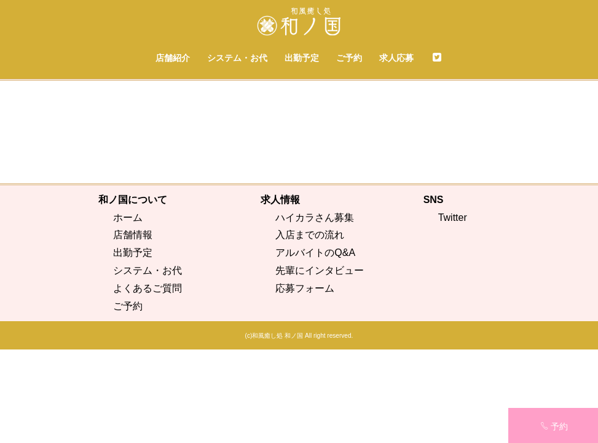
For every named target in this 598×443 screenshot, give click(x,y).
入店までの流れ (309, 328)
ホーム (128, 310)
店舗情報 (132, 328)
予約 (554, 426)
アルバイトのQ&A (315, 346)
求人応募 (396, 58)
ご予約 (349, 58)
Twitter (452, 310)
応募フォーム (304, 381)
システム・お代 (237, 58)
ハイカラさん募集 (314, 310)
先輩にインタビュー (319, 364)
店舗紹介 (172, 58)
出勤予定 (302, 58)
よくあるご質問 (147, 381)
